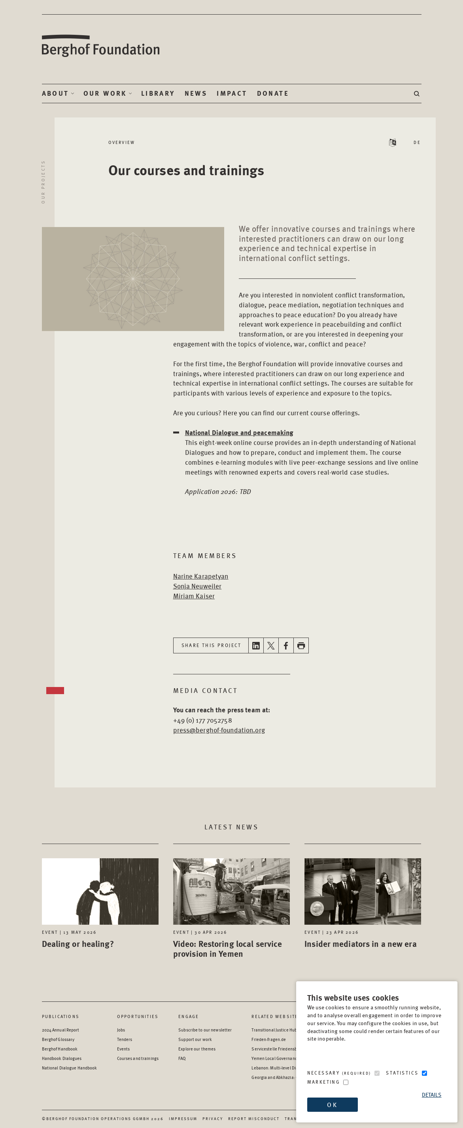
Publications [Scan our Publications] (60, 1016)
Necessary (339, 1072)
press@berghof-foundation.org (219, 729)
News (196, 93)
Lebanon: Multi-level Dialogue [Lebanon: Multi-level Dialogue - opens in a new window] (280, 1068)
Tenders (124, 1039)
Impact (232, 93)
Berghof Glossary (58, 1039)
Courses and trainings (138, 1058)
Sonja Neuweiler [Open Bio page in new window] (197, 585)
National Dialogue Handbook (69, 1068)
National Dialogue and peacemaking (239, 432)
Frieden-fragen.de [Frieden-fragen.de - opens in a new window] (268, 1039)
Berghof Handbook (60, 1049)
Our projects (43, 182)
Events (123, 1049)
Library (158, 93)
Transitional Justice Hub (274, 1030)
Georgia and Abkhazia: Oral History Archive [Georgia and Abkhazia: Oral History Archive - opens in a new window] (292, 1077)
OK (332, 1104)
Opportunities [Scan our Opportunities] (138, 1016)
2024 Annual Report (60, 1030)
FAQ (182, 1058)
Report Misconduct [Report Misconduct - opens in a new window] (254, 1118)
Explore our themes (196, 1049)
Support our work (195, 1039)
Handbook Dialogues (62, 1058)
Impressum (183, 1118)
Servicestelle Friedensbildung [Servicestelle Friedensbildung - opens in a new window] (280, 1049)
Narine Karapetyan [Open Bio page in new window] (201, 576)
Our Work (105, 93)
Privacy (212, 1118)
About (55, 93)
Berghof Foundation (101, 46)
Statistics (402, 1072)
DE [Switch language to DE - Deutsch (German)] (417, 142)
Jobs (121, 1030)
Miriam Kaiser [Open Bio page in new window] (194, 595)
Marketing (323, 1082)
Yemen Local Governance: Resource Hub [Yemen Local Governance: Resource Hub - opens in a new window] (289, 1058)
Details (432, 1094)
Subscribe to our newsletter (205, 1030)
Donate (273, 93)
